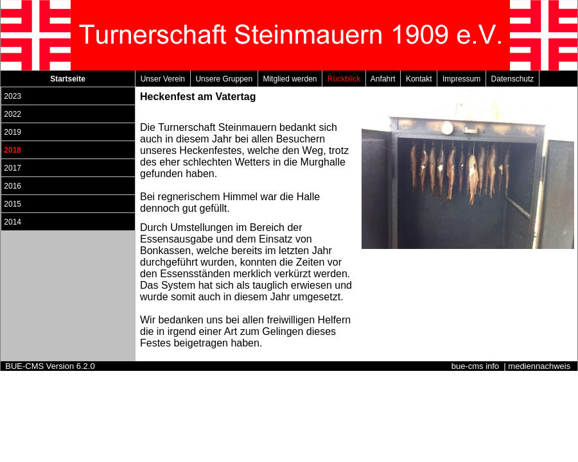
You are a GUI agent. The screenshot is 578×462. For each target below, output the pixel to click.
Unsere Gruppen (224, 78)
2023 (12, 96)
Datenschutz (512, 78)
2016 (12, 186)
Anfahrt (383, 78)
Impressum (461, 78)
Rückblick (344, 78)
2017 (12, 168)
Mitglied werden (290, 78)
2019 (12, 132)
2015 (12, 204)
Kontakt (418, 78)
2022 (12, 114)
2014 (12, 222)
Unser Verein (162, 78)
